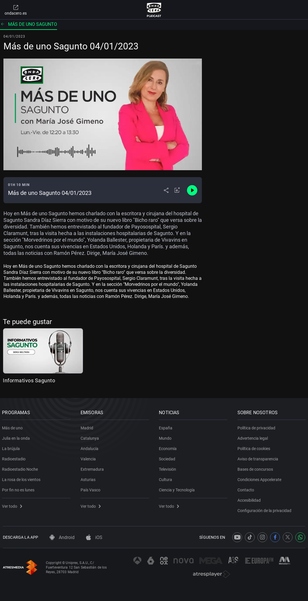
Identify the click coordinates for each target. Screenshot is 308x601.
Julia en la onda (17, 437)
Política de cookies (254, 447)
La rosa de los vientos (22, 478)
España (166, 426)
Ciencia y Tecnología (178, 488)
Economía (169, 447)
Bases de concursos (256, 468)
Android (62, 537)
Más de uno (13, 426)
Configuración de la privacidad (265, 509)
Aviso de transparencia (258, 457)
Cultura (166, 478)
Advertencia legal (253, 437)
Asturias (88, 478)
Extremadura (93, 468)
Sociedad (168, 457)
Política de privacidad (257, 426)
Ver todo (13, 505)
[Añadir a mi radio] (177, 190)
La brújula (12, 447)
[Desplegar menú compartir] (166, 190)
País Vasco (91, 488)
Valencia (89, 457)
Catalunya (90, 437)
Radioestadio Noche (21, 468)
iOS (94, 537)
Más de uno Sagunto (28, 24)
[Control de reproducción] (192, 190)
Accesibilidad (250, 499)
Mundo (166, 437)
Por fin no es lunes (19, 488)
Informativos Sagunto (29, 380)
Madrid (87, 426)
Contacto (246, 488)
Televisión (168, 468)
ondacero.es (16, 9)
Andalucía (90, 447)
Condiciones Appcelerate (260, 478)
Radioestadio (14, 457)
